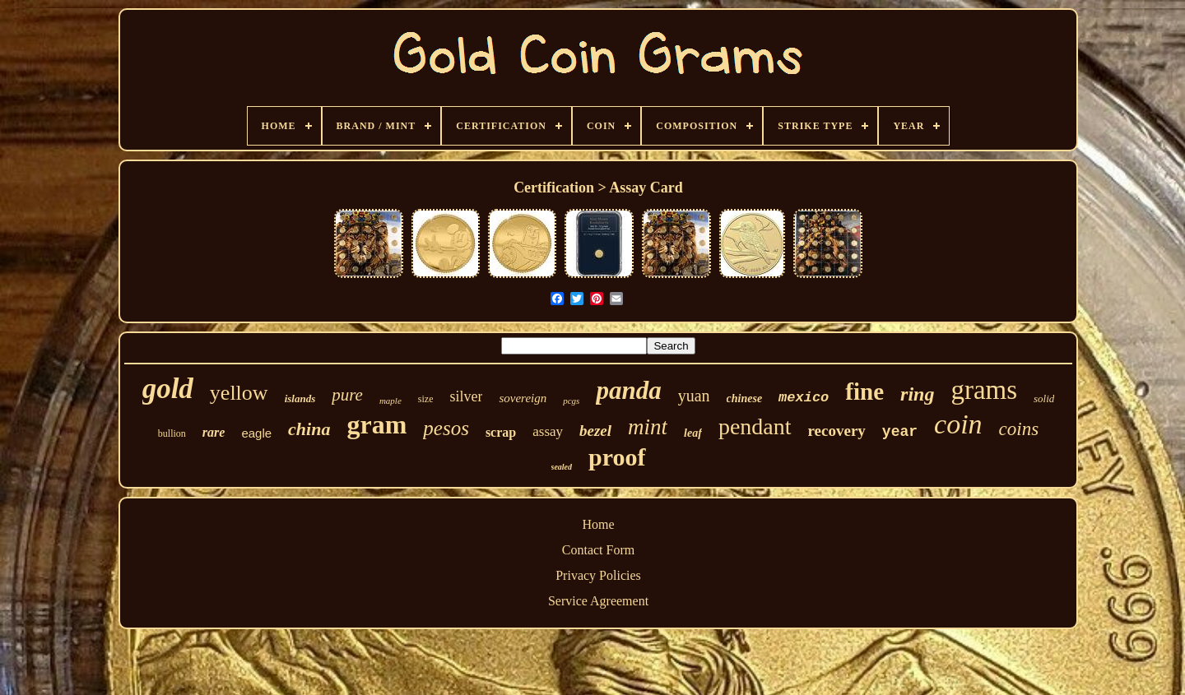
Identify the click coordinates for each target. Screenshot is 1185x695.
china (309, 429)
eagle (256, 433)
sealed (562, 466)
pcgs (571, 400)
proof (616, 456)
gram (376, 424)
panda (628, 390)
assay (547, 431)
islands (300, 398)
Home (598, 524)
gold (167, 389)
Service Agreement (598, 601)
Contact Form (598, 550)
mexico (803, 397)
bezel (595, 430)
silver (465, 396)
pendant (755, 426)
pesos (446, 428)
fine (864, 391)
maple (390, 400)
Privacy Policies (598, 575)
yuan (694, 396)
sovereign (522, 398)
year (900, 432)
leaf (693, 433)
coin (958, 424)
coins (1019, 429)
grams (983, 390)
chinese (745, 398)
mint (647, 427)
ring (917, 394)
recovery (837, 430)
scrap (501, 432)
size (426, 399)
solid (1044, 398)
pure (347, 395)
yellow (239, 393)
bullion (172, 433)
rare (213, 432)
